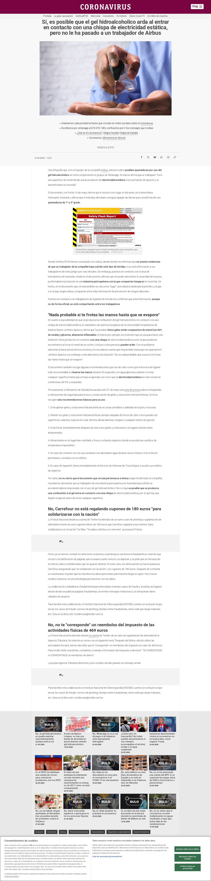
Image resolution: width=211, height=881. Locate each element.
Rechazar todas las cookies (187, 858)
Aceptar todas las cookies (187, 849)
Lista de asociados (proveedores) (107, 856)
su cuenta (94, 635)
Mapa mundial (111, 132)
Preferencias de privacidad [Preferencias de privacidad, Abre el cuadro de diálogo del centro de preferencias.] (187, 867)
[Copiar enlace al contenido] (175, 156)
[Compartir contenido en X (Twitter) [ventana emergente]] (148, 156)
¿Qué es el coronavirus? (89, 132)
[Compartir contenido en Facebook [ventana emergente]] (141, 156)
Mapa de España (129, 132)
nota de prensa (132, 389)
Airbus (104, 170)
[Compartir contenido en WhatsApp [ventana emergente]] (161, 156)
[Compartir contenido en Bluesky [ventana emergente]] (154, 156)
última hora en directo (114, 137)
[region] (105, 858)
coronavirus (146, 123)
